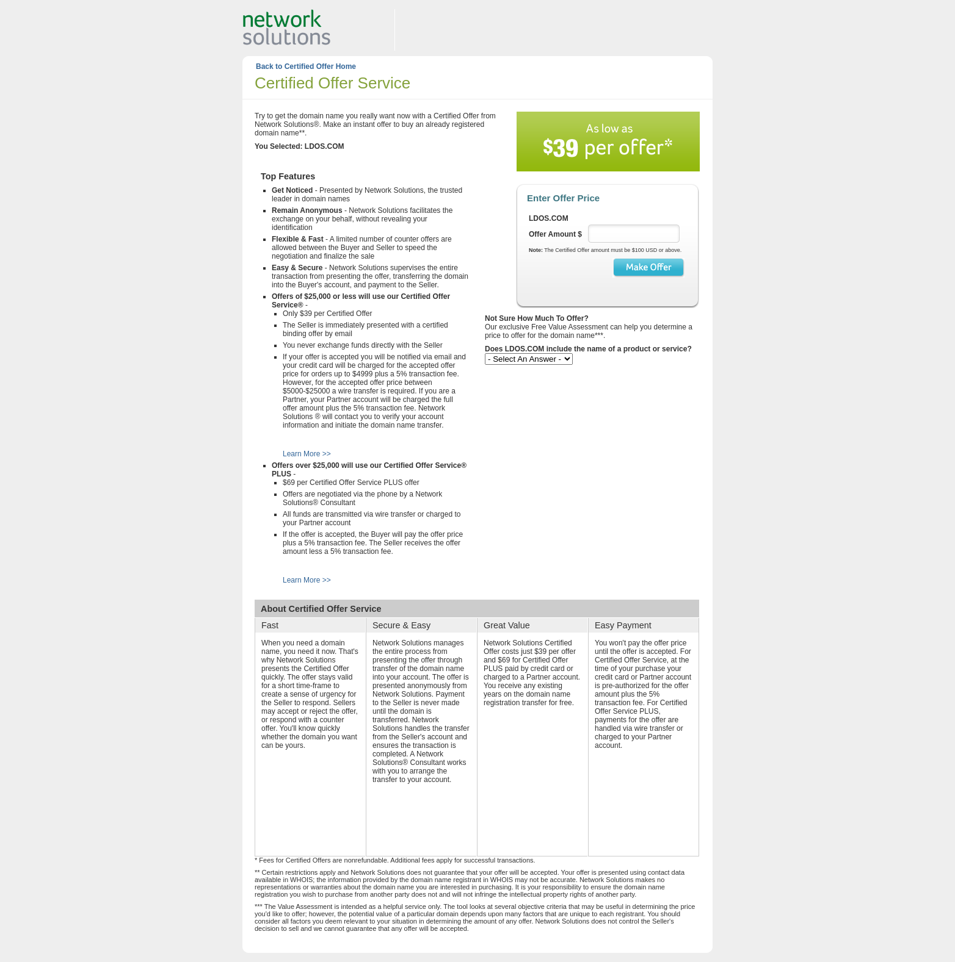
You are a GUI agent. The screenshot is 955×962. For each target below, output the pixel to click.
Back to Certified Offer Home (306, 66)
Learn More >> (307, 454)
